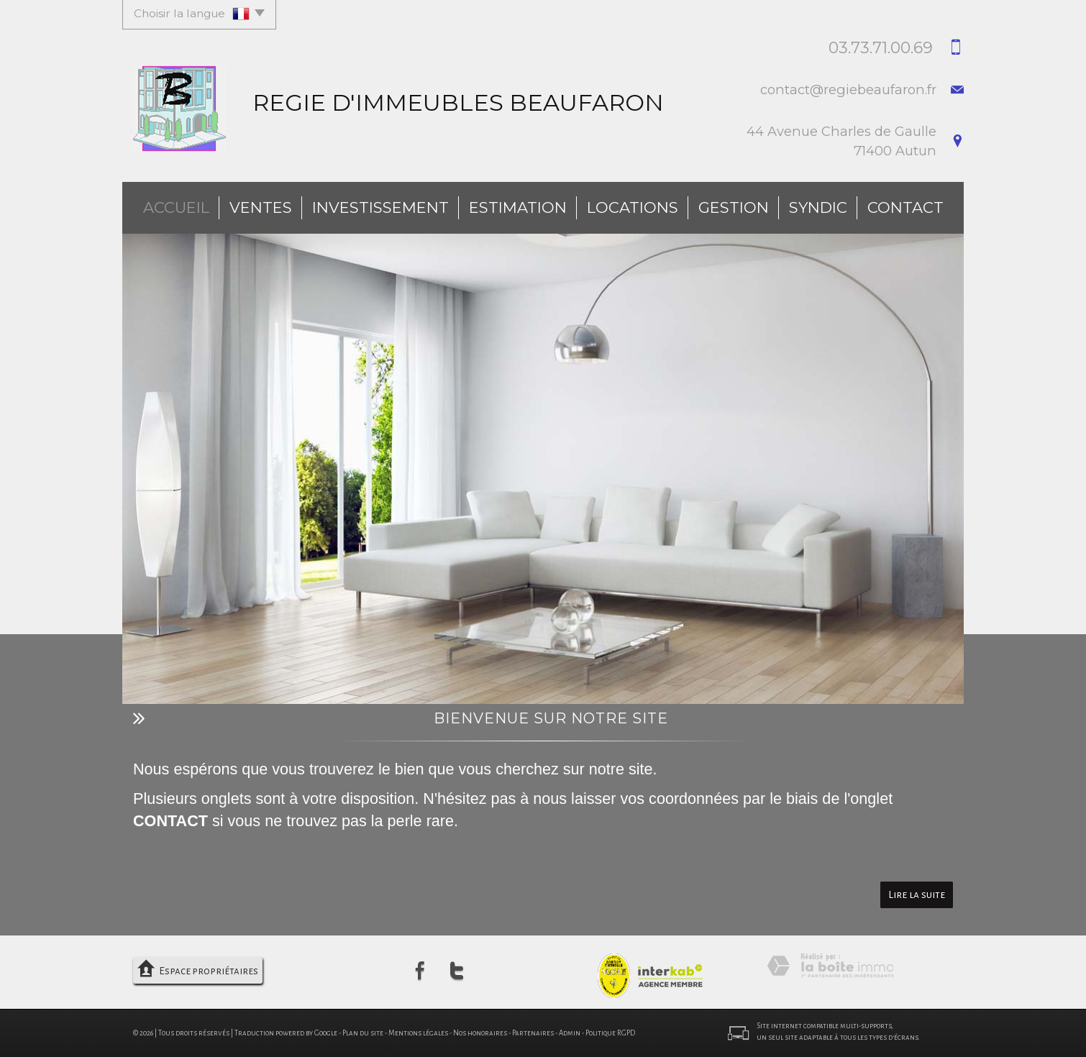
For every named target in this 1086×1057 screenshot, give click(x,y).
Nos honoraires (480, 1033)
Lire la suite (916, 894)
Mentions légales (418, 1033)
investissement (380, 207)
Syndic (818, 207)
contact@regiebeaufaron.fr (848, 89)
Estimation (518, 207)
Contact (905, 207)
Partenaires (533, 1033)
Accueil (176, 207)
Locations (632, 207)
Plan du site (362, 1033)
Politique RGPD (610, 1033)
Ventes (260, 207)
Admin (569, 1033)
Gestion (733, 207)
